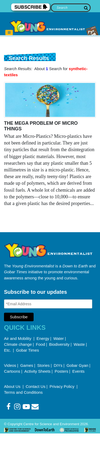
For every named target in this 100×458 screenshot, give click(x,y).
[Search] (71, 7)
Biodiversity (59, 344)
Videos (10, 365)
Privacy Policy (63, 386)
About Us (13, 386)
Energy (43, 338)
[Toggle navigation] (9, 32)
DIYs (58, 365)
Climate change (18, 344)
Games (26, 365)
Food (40, 344)
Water (58, 338)
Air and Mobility (18, 338)
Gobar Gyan (77, 365)
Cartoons (12, 371)
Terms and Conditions (23, 392)
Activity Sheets (37, 371)
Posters (61, 371)
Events (78, 371)
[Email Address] (48, 303)
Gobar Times (27, 350)
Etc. (7, 350)
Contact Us (35, 386)
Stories (43, 365)
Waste (79, 344)
